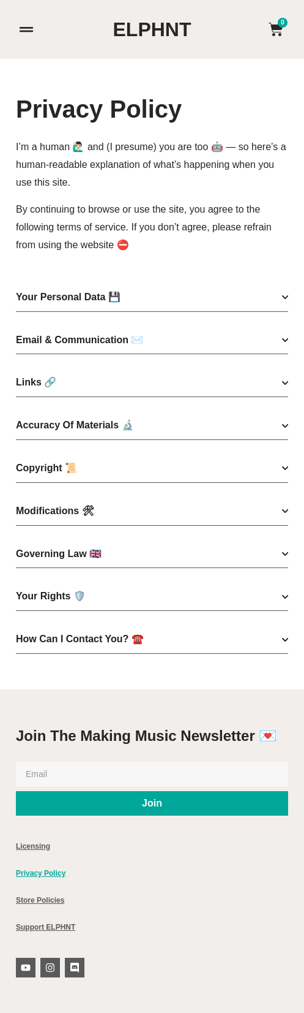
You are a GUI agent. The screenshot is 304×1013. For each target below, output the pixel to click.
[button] (26, 30)
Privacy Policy (40, 873)
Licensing (33, 846)
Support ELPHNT (45, 927)
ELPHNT (152, 29)
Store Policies (40, 900)
